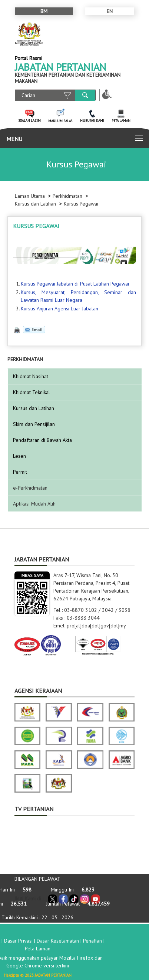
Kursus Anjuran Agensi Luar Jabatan (59, 308)
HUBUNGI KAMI (92, 121)
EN (110, 11)
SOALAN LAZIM (30, 121)
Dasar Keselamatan (58, 940)
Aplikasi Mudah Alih (34, 503)
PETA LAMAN (121, 121)
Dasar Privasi (18, 940)
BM (43, 11)
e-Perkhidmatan (30, 487)
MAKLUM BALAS (60, 121)
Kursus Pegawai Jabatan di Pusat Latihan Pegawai (75, 283)
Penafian (92, 940)
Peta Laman (37, 948)
